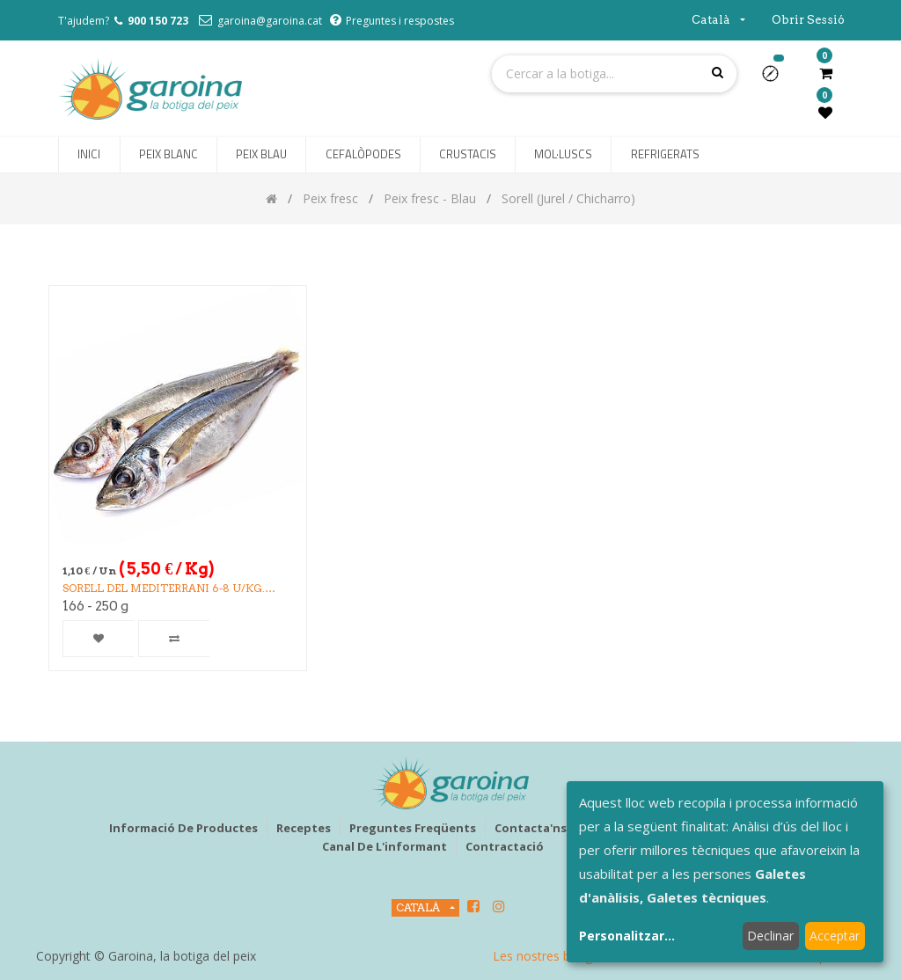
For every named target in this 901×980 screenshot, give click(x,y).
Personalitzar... (627, 935)
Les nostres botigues (552, 955)
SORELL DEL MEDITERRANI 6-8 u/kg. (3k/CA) (163, 588)
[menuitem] (89, 155)
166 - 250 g (95, 606)
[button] (777, 79)
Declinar (770, 935)
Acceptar (834, 935)
